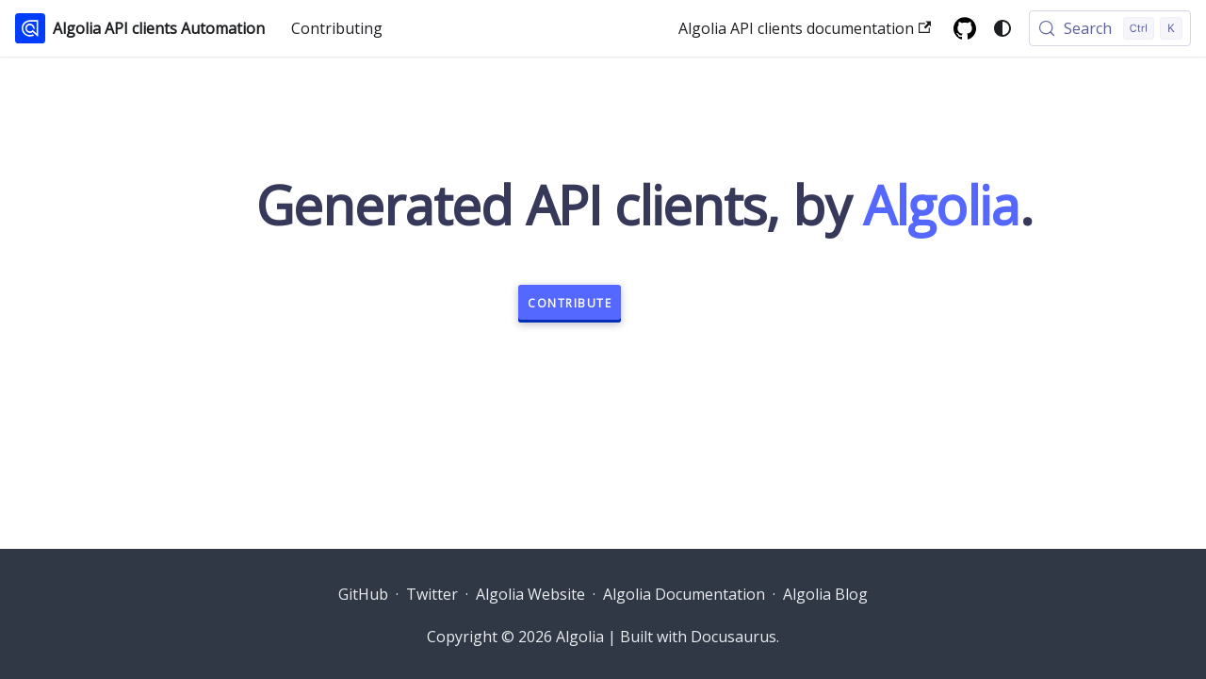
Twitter (432, 594)
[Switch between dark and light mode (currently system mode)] (1002, 28)
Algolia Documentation (684, 594)
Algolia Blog (825, 594)
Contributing (337, 28)
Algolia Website (530, 594)
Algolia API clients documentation (804, 28)
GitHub (363, 594)
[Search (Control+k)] (1110, 28)
